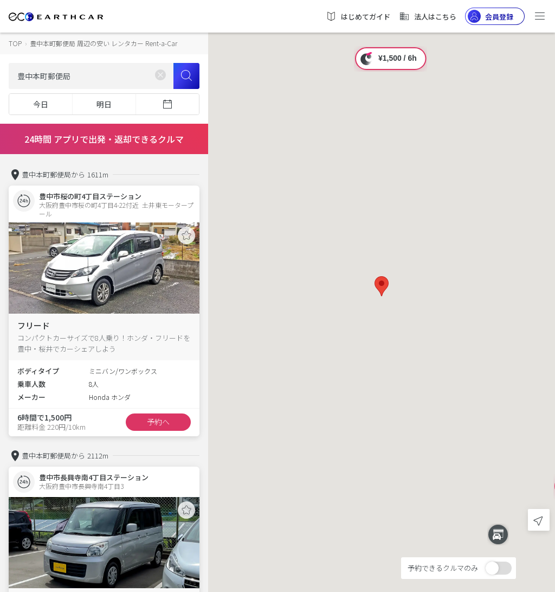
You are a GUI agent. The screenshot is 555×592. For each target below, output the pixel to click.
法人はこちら (427, 16)
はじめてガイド (358, 16)
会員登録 (490, 16)
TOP (15, 43)
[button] (382, 286)
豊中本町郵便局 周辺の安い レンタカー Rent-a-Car (103, 43)
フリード (33, 325)
